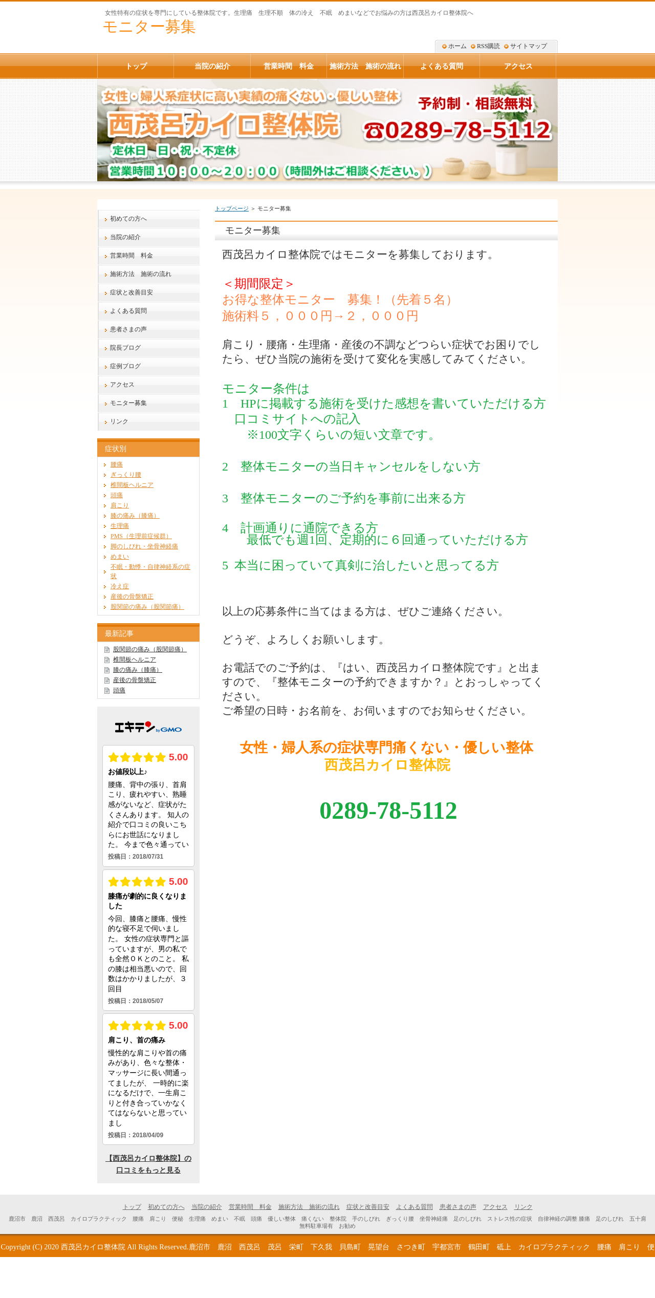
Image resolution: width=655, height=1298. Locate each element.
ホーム (457, 46)
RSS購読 (488, 46)
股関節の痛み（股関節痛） (147, 606)
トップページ (232, 208)
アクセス (122, 384)
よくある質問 (128, 310)
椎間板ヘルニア (132, 484)
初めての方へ (128, 218)
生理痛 (120, 525)
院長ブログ (125, 347)
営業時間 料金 (131, 255)
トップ (136, 66)
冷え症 (120, 586)
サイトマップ (528, 46)
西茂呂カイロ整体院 (93, 1247)
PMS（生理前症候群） (141, 536)
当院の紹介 (125, 237)
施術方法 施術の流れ (140, 274)
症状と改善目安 (131, 292)
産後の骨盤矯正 (132, 596)
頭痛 (117, 495)
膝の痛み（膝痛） (135, 515)
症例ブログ (125, 366)
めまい (120, 556)
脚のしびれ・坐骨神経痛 (144, 546)
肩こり (120, 505)
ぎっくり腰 (126, 474)
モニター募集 (149, 26)
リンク (119, 421)
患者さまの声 (128, 329)
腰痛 (117, 464)
